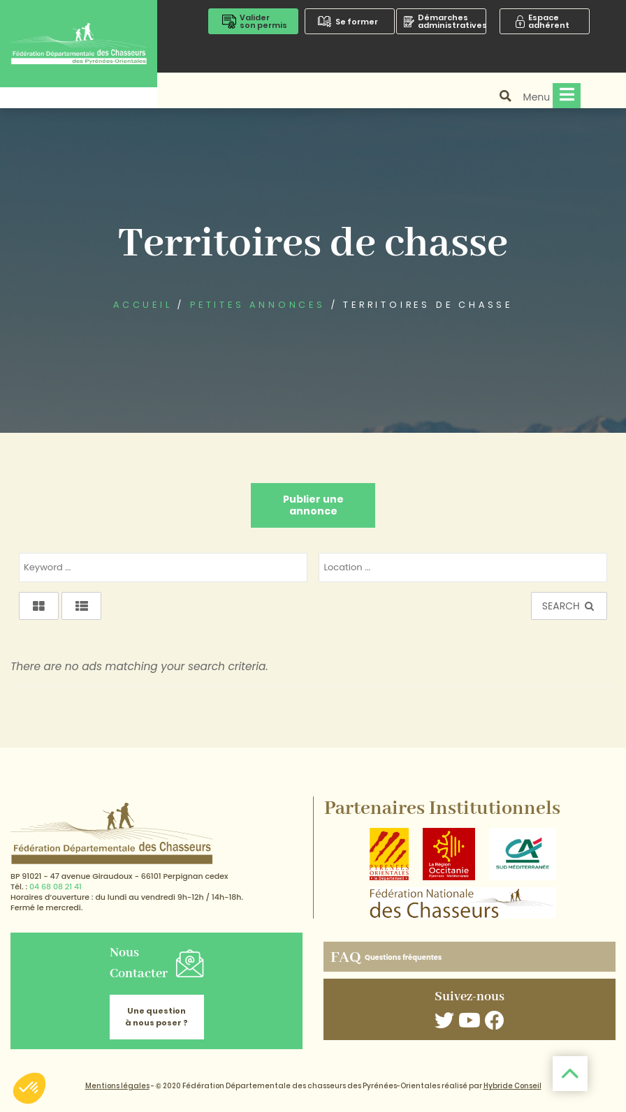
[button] (29, 1088)
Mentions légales (117, 1086)
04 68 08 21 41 (55, 886)
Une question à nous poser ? (156, 1016)
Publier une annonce (313, 505)
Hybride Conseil (512, 1086)
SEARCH (569, 606)
